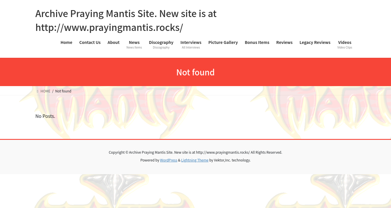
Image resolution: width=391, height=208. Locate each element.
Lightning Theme (195, 159)
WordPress (168, 159)
